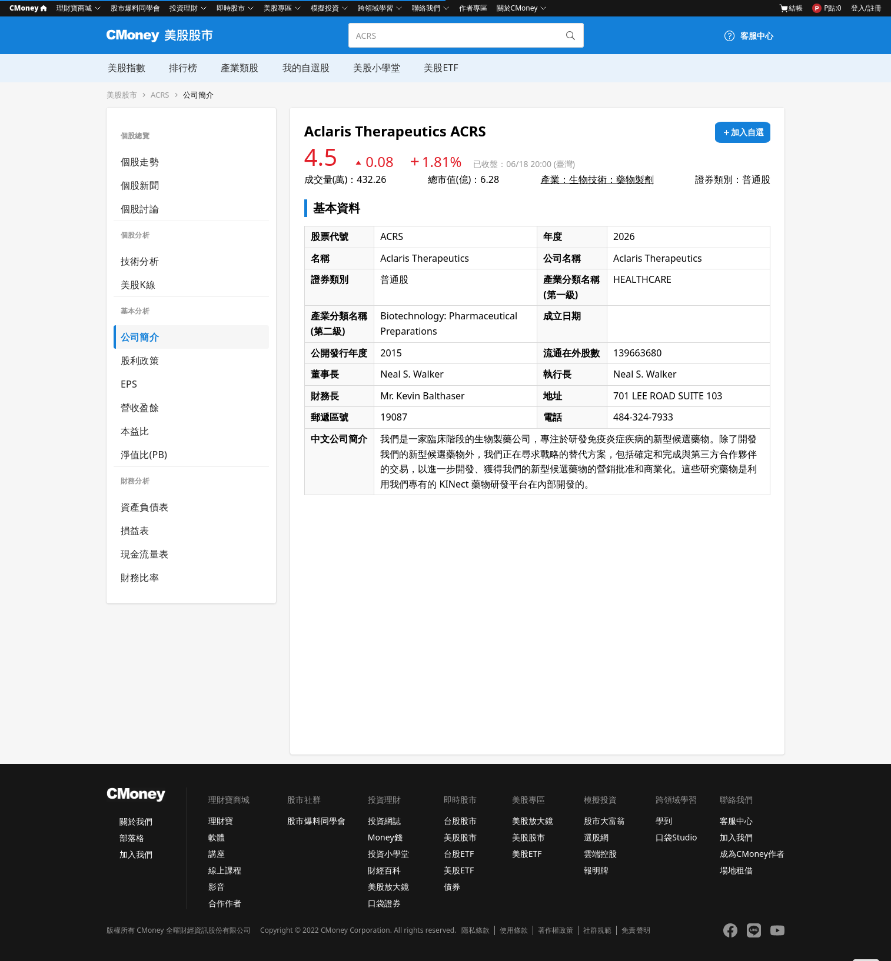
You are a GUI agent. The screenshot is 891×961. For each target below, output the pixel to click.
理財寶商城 (74, 8)
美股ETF (439, 67)
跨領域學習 (375, 8)
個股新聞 (140, 185)
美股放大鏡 (388, 886)
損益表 (135, 530)
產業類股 (238, 67)
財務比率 (140, 577)
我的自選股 (304, 67)
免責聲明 (635, 930)
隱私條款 (475, 930)
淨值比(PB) (144, 454)
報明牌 (596, 870)
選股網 (596, 837)
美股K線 (138, 284)
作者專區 (473, 8)
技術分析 (140, 261)
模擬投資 (325, 8)
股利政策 (140, 360)
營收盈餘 (140, 407)
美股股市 (122, 95)
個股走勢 (140, 161)
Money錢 (385, 837)
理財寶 (220, 820)
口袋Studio (676, 837)
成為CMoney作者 (752, 853)
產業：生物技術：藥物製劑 (597, 179)
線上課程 (224, 870)
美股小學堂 (374, 67)
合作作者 (224, 903)
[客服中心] (748, 35)
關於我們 (135, 821)
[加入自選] (742, 132)
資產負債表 (144, 506)
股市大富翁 (604, 820)
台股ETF (459, 853)
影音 (216, 886)
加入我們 (135, 854)
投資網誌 (384, 820)
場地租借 (736, 870)
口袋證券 (384, 903)
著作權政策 (555, 930)
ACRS (160, 95)
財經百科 (384, 870)
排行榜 (182, 67)
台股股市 (460, 820)
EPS (129, 384)
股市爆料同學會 (135, 8)
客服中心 (736, 820)
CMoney (28, 8)
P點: (826, 8)
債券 (452, 886)
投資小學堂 (388, 853)
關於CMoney (517, 8)
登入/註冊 (866, 8)
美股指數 (125, 67)
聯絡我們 (426, 8)
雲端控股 (600, 853)
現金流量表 (144, 554)
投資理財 (183, 8)
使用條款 (514, 930)
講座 (216, 853)
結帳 (791, 8)
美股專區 (278, 8)
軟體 (216, 837)
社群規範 (597, 930)
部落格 (131, 837)
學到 (664, 820)
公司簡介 (198, 95)
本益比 (135, 431)
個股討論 (140, 208)
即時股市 (231, 8)
